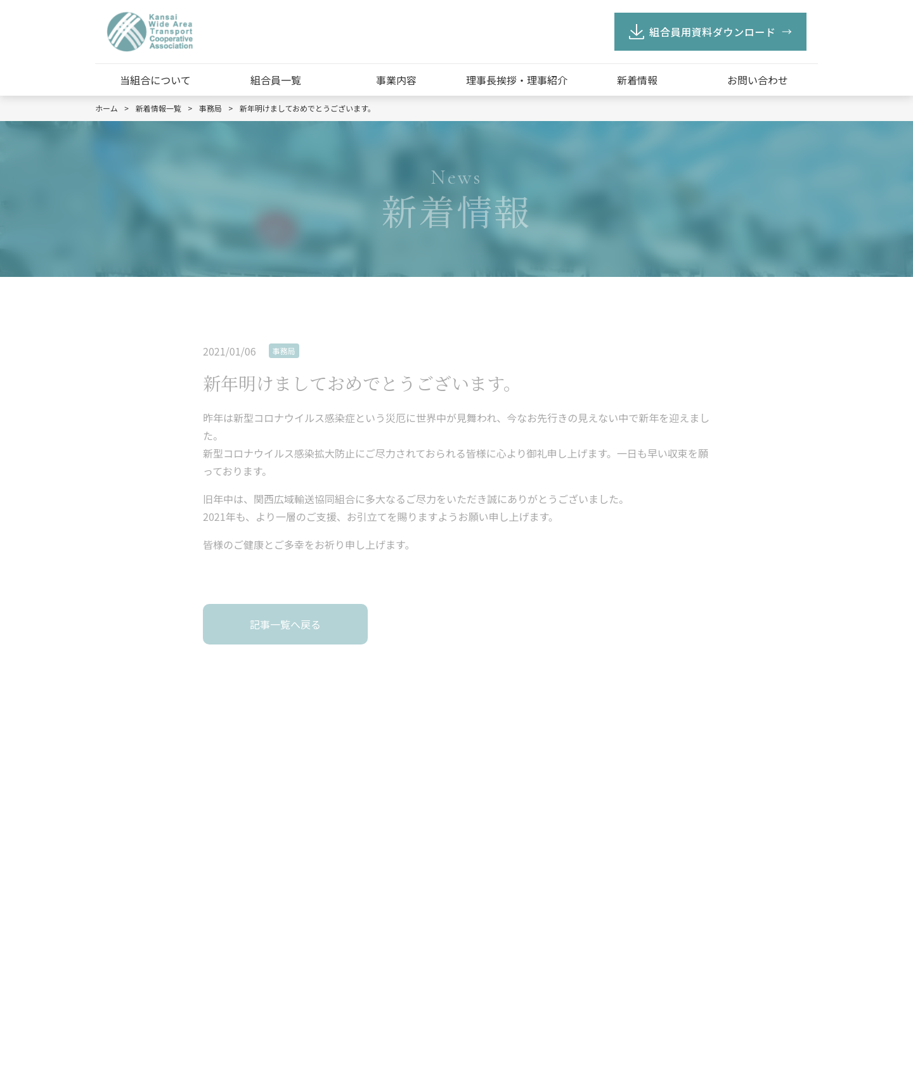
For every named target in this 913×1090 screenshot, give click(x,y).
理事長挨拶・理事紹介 (516, 79)
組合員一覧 (275, 79)
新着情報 (637, 79)
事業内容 (396, 79)
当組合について (155, 79)
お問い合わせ (757, 79)
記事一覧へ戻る (285, 624)
